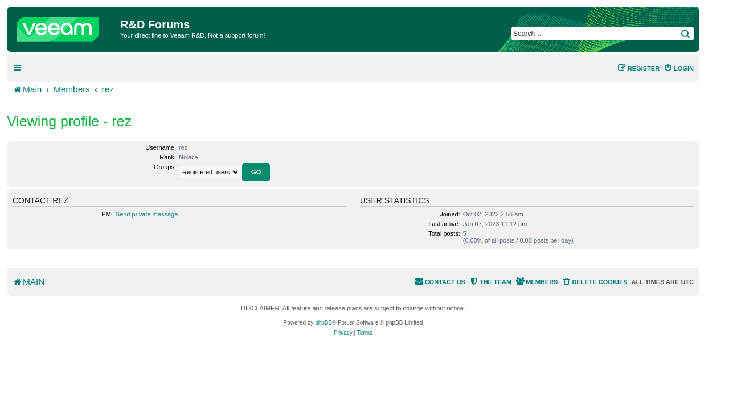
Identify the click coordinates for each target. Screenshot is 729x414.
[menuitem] (679, 68)
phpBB (323, 322)
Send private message (147, 214)
